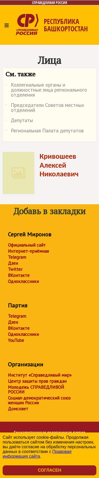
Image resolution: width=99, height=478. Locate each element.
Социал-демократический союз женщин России (39, 400)
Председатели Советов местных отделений (45, 108)
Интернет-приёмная (28, 251)
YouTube (16, 340)
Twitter (15, 269)
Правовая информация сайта (37, 454)
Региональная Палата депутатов (45, 131)
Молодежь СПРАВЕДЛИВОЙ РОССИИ (36, 389)
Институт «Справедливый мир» (40, 375)
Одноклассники (23, 281)
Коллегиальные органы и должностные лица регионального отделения (46, 90)
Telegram (17, 257)
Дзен (13, 263)
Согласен (49, 470)
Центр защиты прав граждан (37, 381)
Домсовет (18, 408)
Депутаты (19, 121)
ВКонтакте (19, 275)
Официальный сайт (27, 245)
